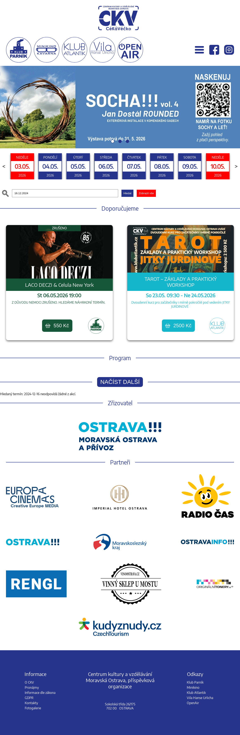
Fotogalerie (33, 708)
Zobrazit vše (146, 193)
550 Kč (57, 325)
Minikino (193, 687)
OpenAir (193, 703)
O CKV (29, 682)
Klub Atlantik (196, 693)
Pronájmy (32, 687)
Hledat (128, 193)
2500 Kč (178, 325)
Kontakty (31, 703)
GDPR (29, 698)
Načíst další (120, 382)
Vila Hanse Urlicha (200, 698)
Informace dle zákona (40, 693)
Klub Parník (195, 682)
